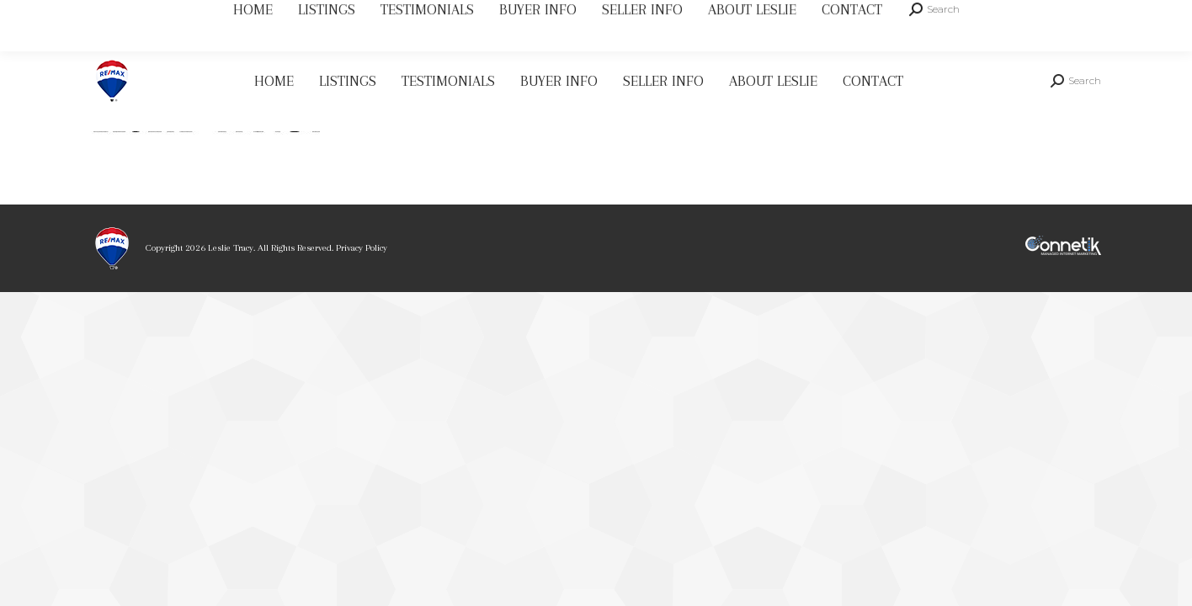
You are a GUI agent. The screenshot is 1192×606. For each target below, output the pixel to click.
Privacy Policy (361, 247)
